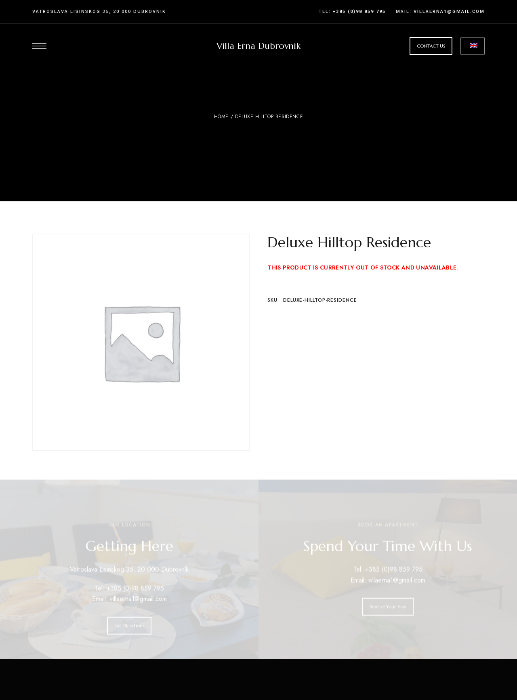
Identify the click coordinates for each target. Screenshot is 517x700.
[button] (431, 46)
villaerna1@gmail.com (448, 11)
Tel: (352, 11)
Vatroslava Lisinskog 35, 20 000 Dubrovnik (99, 11)
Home (221, 116)
